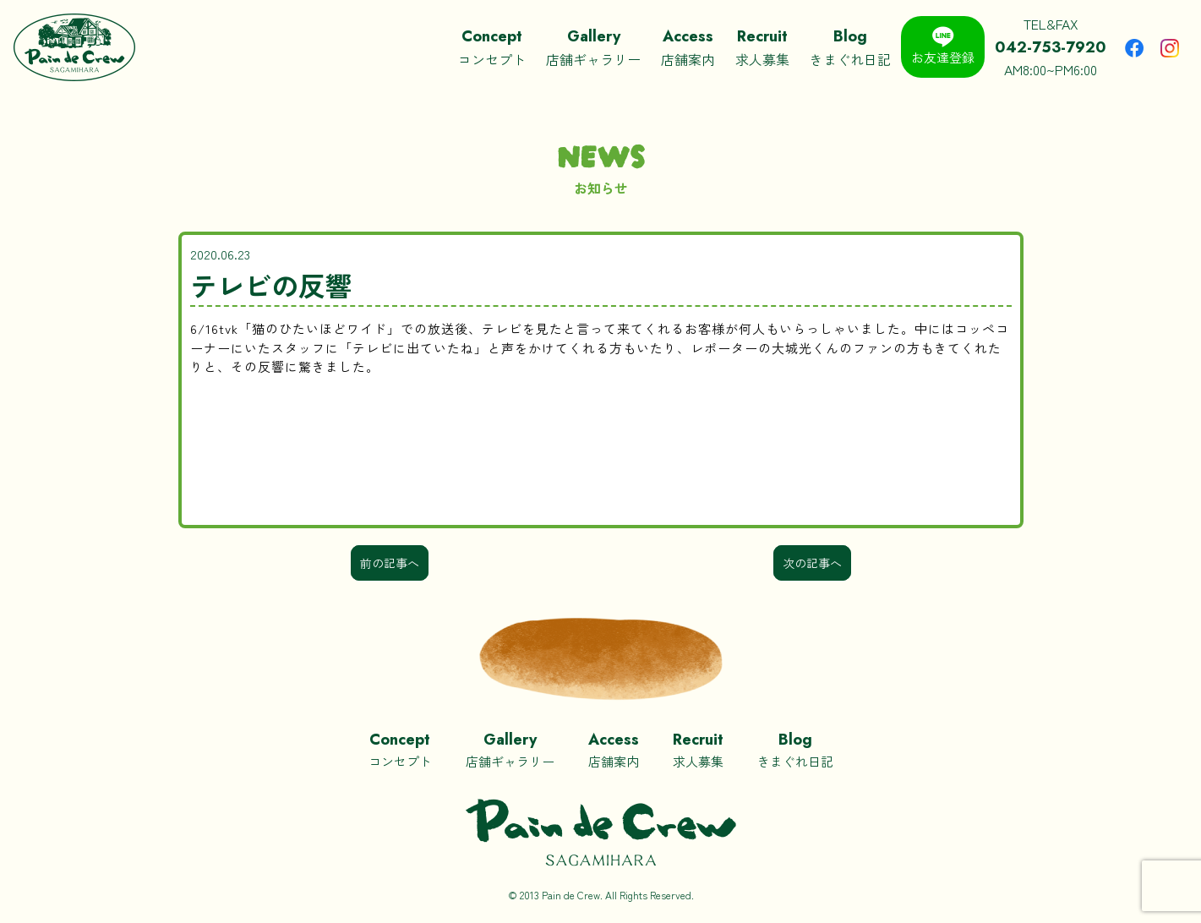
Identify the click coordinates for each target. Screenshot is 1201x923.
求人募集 (762, 47)
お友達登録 (942, 46)
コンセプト (492, 47)
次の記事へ (812, 562)
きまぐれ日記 (850, 47)
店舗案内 (688, 47)
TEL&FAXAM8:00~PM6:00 (1050, 46)
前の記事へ (389, 562)
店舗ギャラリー (593, 47)
